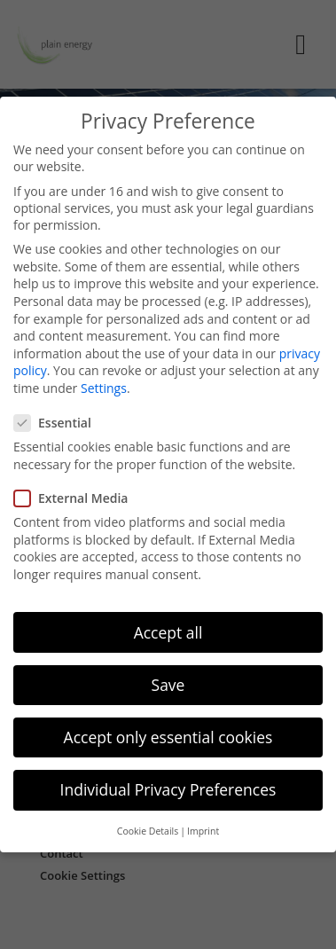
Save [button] (168, 678)
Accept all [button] (168, 626)
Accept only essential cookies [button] (168, 730)
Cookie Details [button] (147, 826)
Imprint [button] (203, 826)
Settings (104, 381)
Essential (58, 417)
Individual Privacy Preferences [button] (168, 783)
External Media (76, 491)
